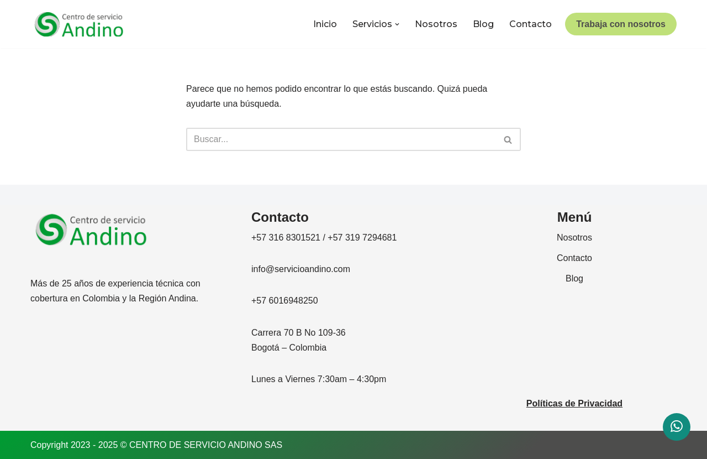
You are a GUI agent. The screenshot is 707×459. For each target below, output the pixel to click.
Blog (483, 24)
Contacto (530, 24)
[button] (397, 24)
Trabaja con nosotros (621, 24)
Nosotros (436, 24)
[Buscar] (341, 139)
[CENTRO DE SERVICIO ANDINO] (79, 24)
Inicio (325, 24)
